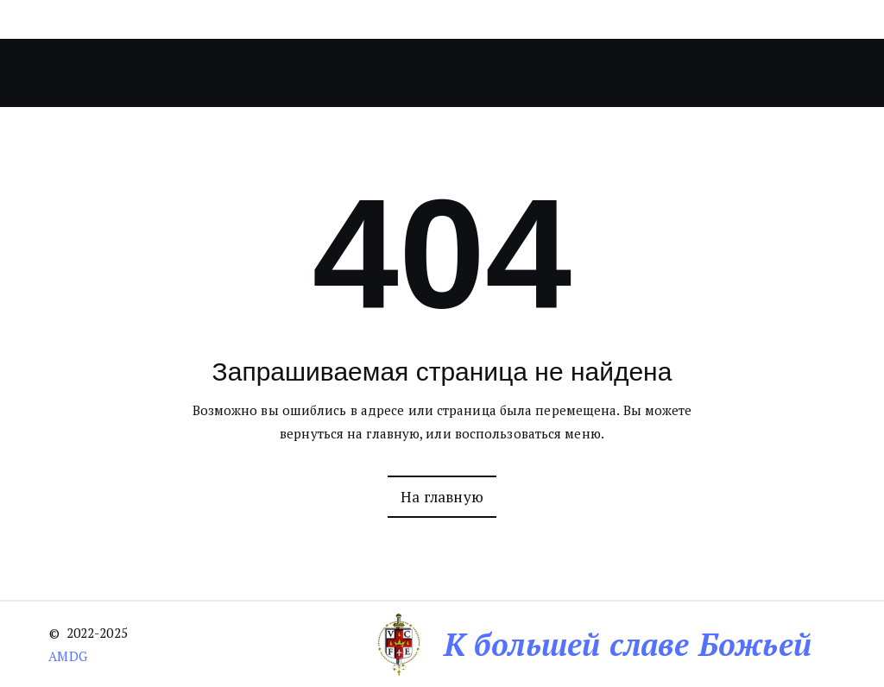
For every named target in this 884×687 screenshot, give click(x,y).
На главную (442, 497)
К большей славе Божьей (627, 644)
